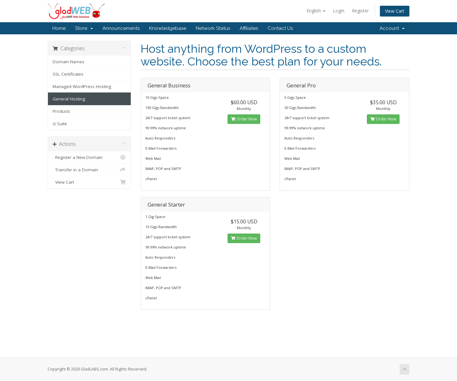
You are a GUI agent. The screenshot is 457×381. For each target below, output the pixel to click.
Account (392, 28)
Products (61, 111)
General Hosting (69, 99)
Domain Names (68, 62)
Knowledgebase (167, 28)
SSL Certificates (68, 74)
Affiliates (249, 28)
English (316, 11)
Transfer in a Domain (89, 169)
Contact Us (280, 28)
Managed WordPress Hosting (82, 86)
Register (360, 11)
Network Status (213, 28)
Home (59, 28)
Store (84, 28)
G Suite (60, 123)
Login (338, 11)
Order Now (244, 119)
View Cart (394, 11)
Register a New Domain (89, 157)
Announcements (121, 28)
